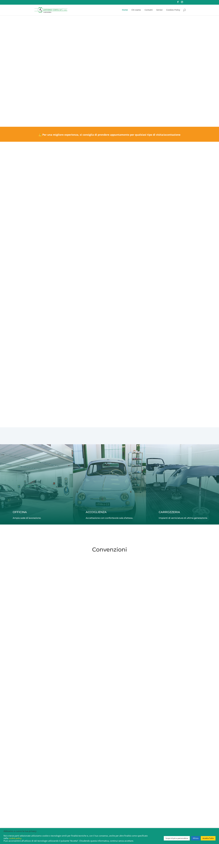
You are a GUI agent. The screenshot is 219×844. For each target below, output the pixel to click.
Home (125, 10)
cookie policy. (15, 838)
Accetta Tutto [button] (208, 838)
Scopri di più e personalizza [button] (176, 838)
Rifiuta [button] (195, 838)
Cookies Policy (173, 10)
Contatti (149, 10)
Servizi (159, 10)
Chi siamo (136, 10)
